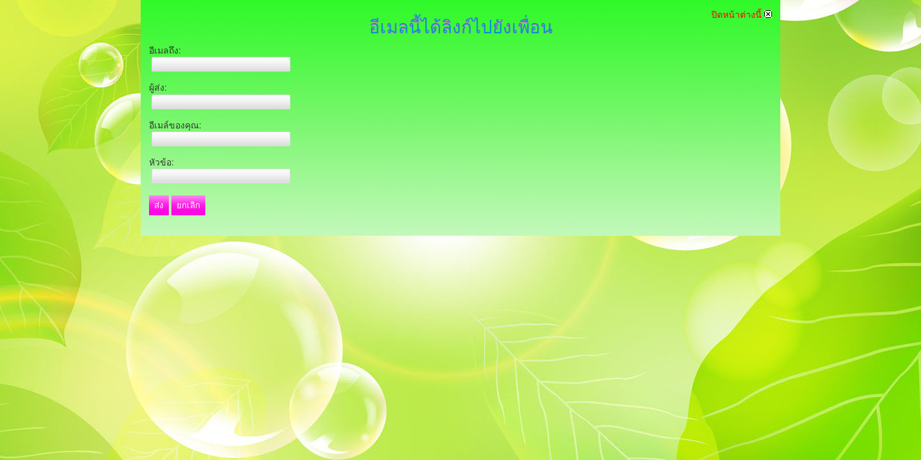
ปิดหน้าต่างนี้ (741, 15)
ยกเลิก (188, 205)
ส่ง (159, 205)
